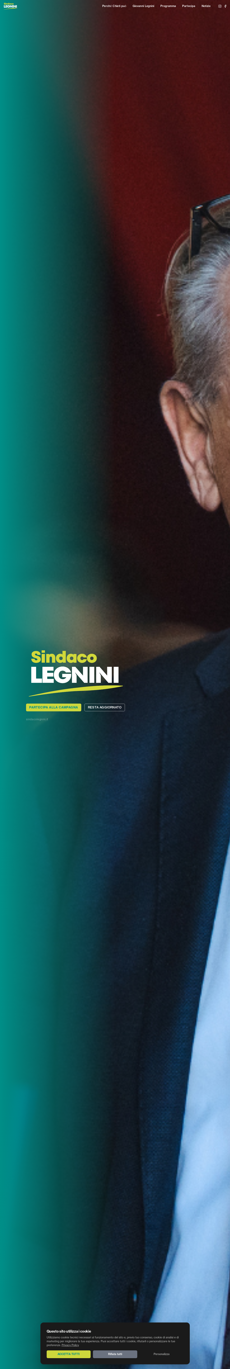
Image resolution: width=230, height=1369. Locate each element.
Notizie (206, 6)
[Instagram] (219, 6)
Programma (168, 6)
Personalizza (162, 1354)
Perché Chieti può (114, 6)
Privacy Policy (70, 1345)
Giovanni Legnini (143, 6)
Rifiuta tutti (115, 1354)
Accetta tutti (69, 1354)
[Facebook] (225, 6)
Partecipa (188, 6)
